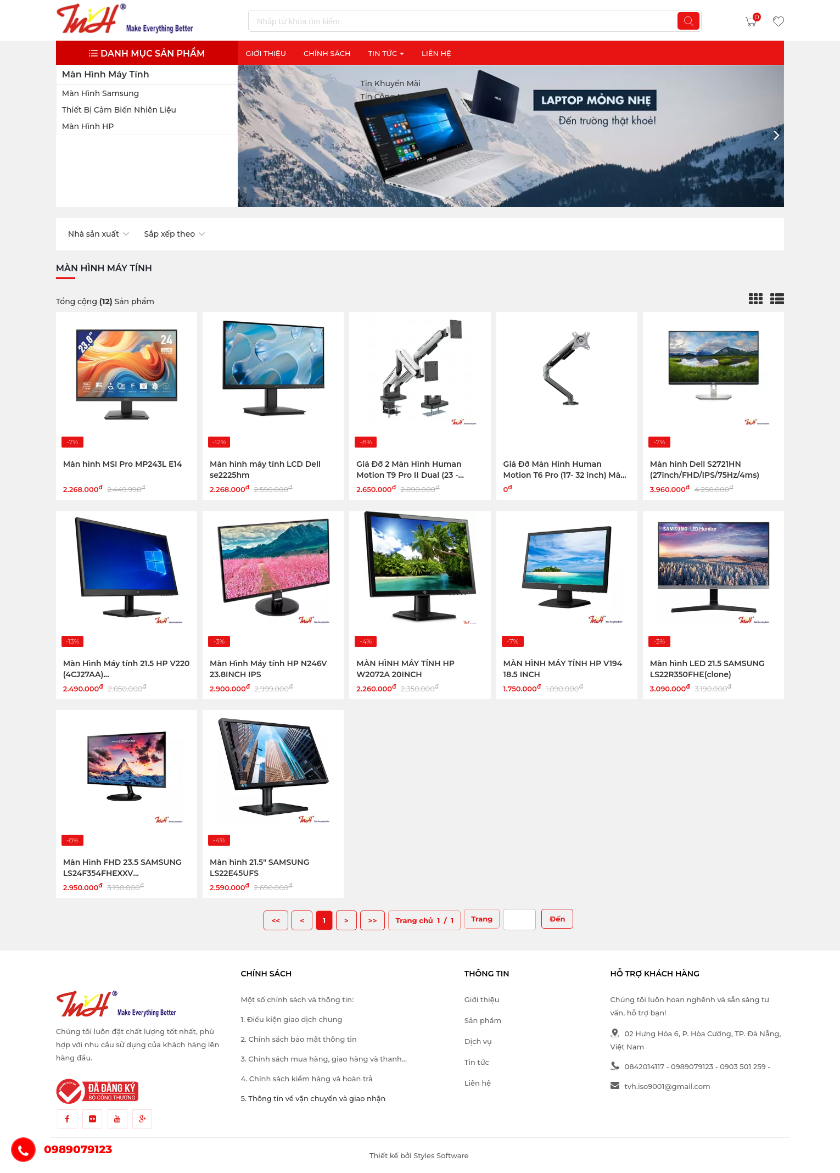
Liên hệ (477, 1083)
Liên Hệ (436, 53)
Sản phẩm (482, 1020)
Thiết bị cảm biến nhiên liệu (119, 110)
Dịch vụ (478, 1041)
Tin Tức (386, 53)
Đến (557, 918)
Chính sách (327, 53)
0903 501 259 (743, 1066)
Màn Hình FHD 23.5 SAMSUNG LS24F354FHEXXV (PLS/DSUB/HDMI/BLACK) (122, 873)
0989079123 (692, 1066)
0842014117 (637, 1066)
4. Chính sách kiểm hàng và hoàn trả (306, 1078)
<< (276, 920)
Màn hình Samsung (100, 93)
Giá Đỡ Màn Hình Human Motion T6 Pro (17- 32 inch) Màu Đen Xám (564, 475)
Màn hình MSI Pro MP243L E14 (122, 464)
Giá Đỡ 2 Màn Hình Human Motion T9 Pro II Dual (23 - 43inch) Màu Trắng (408, 475)
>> (372, 920)
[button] (776, 136)
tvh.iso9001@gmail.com (660, 1086)
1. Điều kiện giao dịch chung (291, 1019)
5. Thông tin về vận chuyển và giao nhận (312, 1098)
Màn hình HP (88, 126)
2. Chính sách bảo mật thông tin (298, 1039)
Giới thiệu (265, 53)
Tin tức (476, 1062)
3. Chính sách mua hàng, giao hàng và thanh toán (321, 1059)
